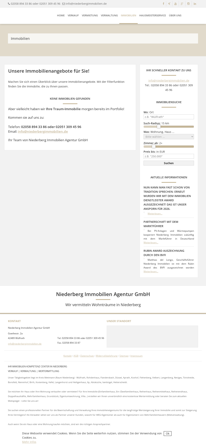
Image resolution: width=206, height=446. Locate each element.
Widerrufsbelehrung (107, 355)
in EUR (154, 151)
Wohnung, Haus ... (159, 132)
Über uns (175, 15)
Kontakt (67, 355)
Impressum (136, 355)
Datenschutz (87, 355)
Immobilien (128, 15)
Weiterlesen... (155, 213)
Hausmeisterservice (152, 15)
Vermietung (90, 15)
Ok (167, 433)
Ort (149, 112)
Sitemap (123, 355)
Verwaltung (109, 15)
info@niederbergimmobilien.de (86, 3)
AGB (76, 355)
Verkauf (73, 15)
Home (61, 15)
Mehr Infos (29, 442)
